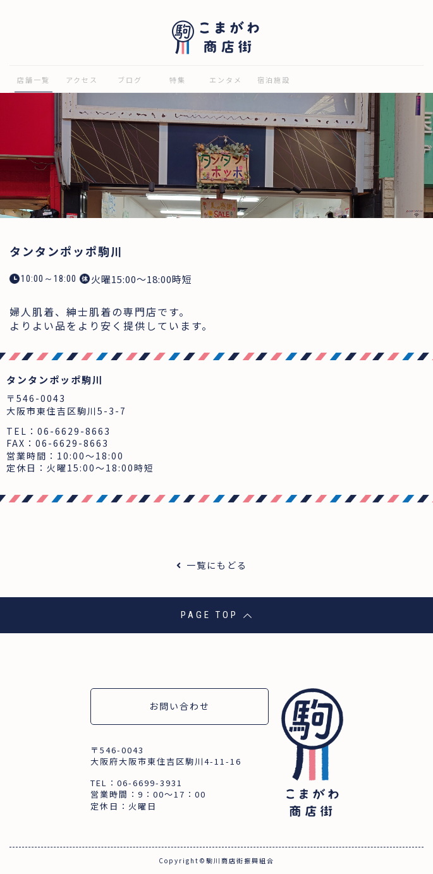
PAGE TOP (216, 615)
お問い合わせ (179, 706)
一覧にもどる (216, 565)
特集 (177, 80)
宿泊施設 (273, 80)
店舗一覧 (33, 80)
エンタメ (225, 80)
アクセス (82, 80)
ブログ (130, 80)
